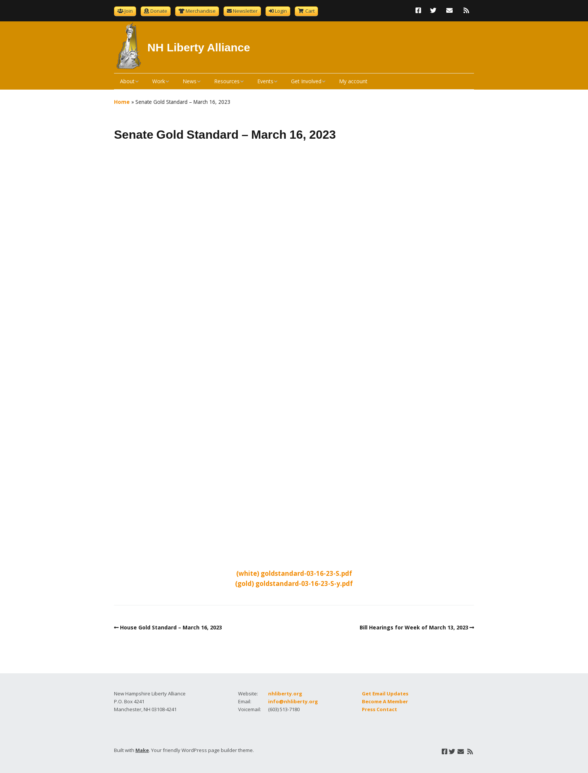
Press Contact (379, 709)
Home (122, 101)
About (127, 81)
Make (142, 750)
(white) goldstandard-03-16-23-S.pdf (294, 573)
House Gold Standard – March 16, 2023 (171, 627)
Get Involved (306, 81)
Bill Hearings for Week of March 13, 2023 (414, 627)
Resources (227, 81)
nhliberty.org (285, 693)
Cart (310, 10)
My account (353, 81)
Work (158, 81)
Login (281, 10)
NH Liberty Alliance (198, 47)
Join (128, 10)
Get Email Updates (385, 693)
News (189, 81)
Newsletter (245, 10)
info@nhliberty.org (293, 701)
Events (265, 81)
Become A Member (385, 701)
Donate (158, 10)
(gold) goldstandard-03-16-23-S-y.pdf (294, 583)
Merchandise (201, 10)
